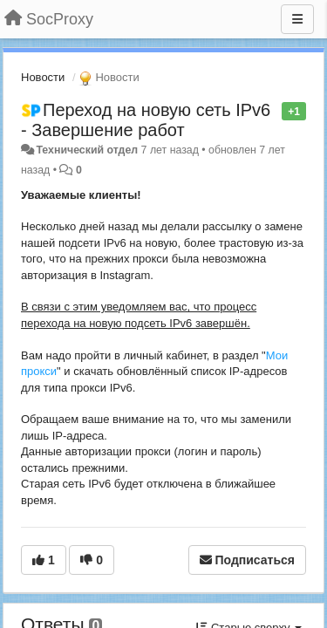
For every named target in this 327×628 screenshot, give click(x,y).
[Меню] (297, 19)
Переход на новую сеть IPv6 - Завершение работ (145, 120)
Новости (43, 77)
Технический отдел (87, 150)
